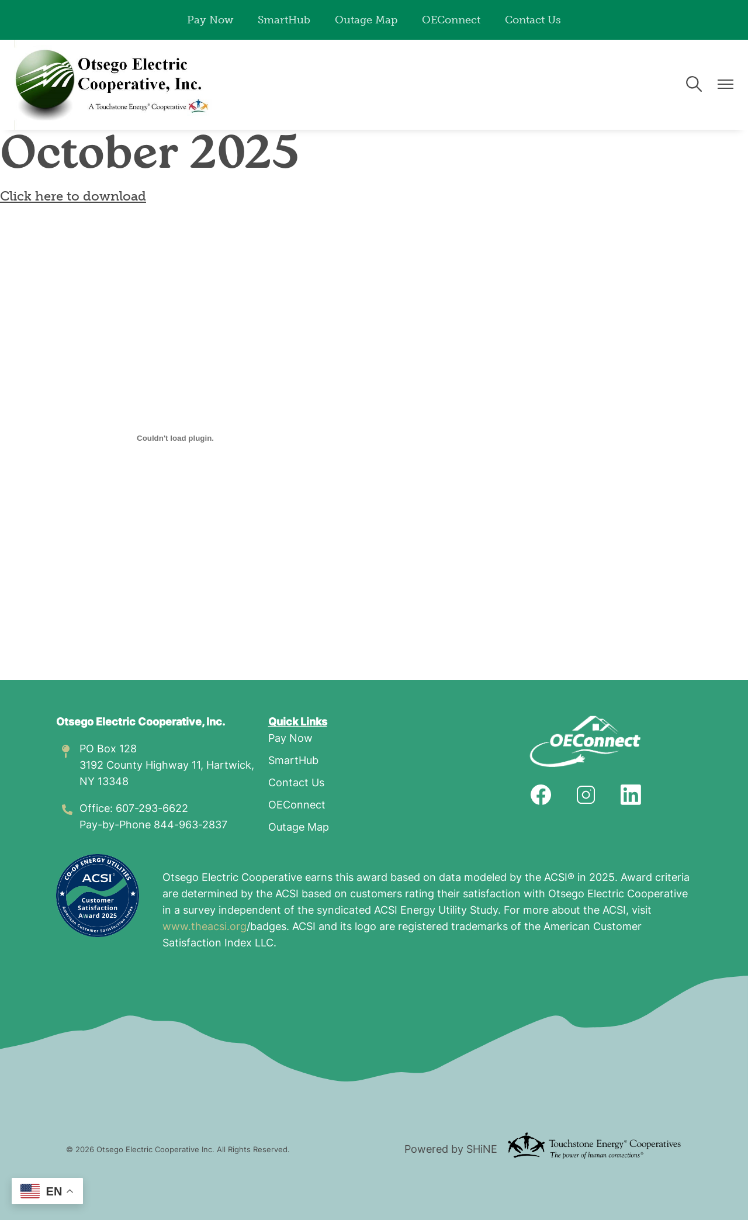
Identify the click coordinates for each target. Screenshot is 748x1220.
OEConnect (451, 19)
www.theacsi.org (204, 927)
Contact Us (533, 19)
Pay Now (210, 19)
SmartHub (284, 19)
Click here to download (73, 196)
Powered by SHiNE (450, 1150)
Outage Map (366, 19)
